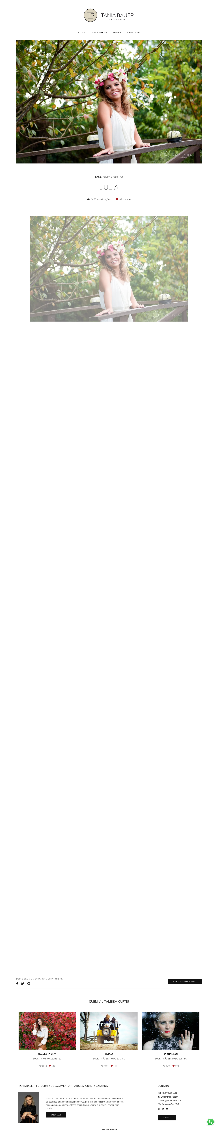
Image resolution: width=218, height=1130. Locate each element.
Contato (167, 1115)
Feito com (109, 1127)
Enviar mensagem (169, 1094)
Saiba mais (56, 1113)
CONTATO (133, 32)
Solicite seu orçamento (185, 981)
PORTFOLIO (99, 32)
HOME (82, 32)
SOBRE (117, 32)
